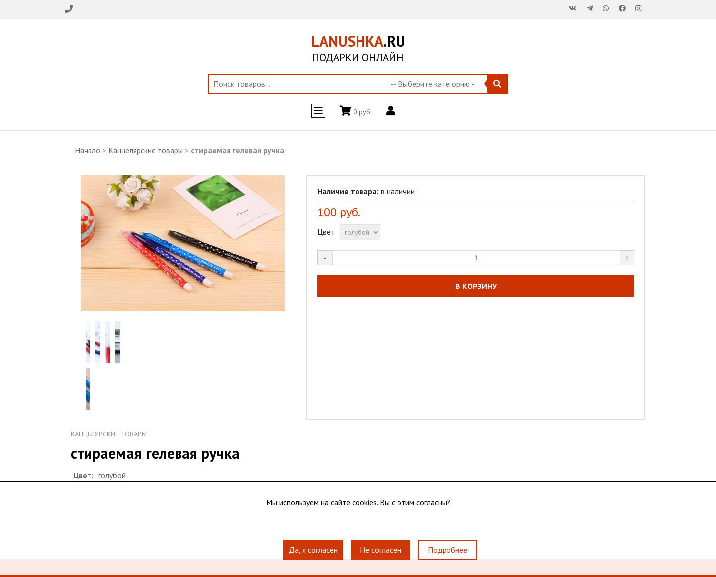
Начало (87, 150)
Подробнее (447, 550)
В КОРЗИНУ (476, 286)
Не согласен (380, 550)
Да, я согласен (313, 550)
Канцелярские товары (145, 150)
